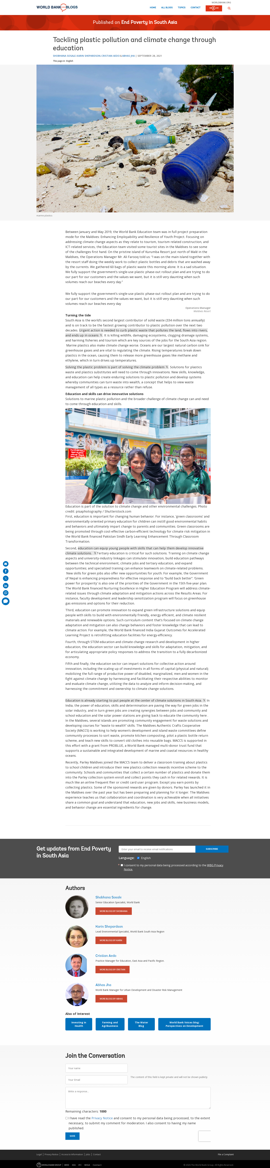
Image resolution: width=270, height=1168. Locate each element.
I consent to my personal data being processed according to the (173, 867)
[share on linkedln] (5, 585)
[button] (229, 8)
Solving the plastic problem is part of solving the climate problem (116, 367)
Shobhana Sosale (64, 55)
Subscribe (212, 849)
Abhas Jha (128, 55)
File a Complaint (226, 1154)
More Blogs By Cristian (112, 969)
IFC (80, 1165)
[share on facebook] (5, 571)
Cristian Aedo (110, 55)
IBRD (66, 1165)
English (69, 60)
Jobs (88, 1154)
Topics (181, 8)
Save (72, 1136)
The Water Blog (141, 1024)
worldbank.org (221, 2)
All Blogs (167, 8)
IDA (74, 1165)
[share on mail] (5, 564)
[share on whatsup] (5, 593)
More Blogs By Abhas (111, 998)
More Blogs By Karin (111, 940)
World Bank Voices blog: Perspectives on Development (184, 1024)
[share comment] (6, 601)
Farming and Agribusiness (110, 1024)
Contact (195, 8)
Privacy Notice (102, 1118)
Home (153, 8)
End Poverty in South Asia (149, 22)
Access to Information (72, 1154)
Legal (39, 1154)
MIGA (87, 1165)
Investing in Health (78, 1024)
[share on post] (5, 578)
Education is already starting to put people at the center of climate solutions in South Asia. (135, 700)
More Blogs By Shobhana (113, 911)
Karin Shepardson (88, 55)
